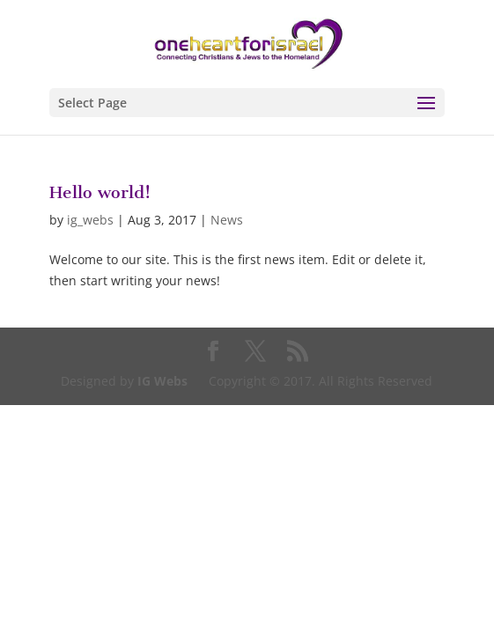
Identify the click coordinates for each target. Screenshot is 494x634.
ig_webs (90, 219)
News (226, 219)
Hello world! (100, 192)
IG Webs (162, 380)
